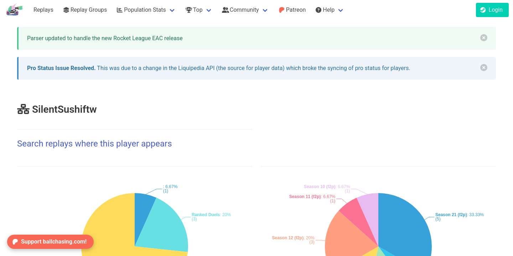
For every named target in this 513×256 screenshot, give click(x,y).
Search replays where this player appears (94, 144)
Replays (43, 9)
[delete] (483, 37)
